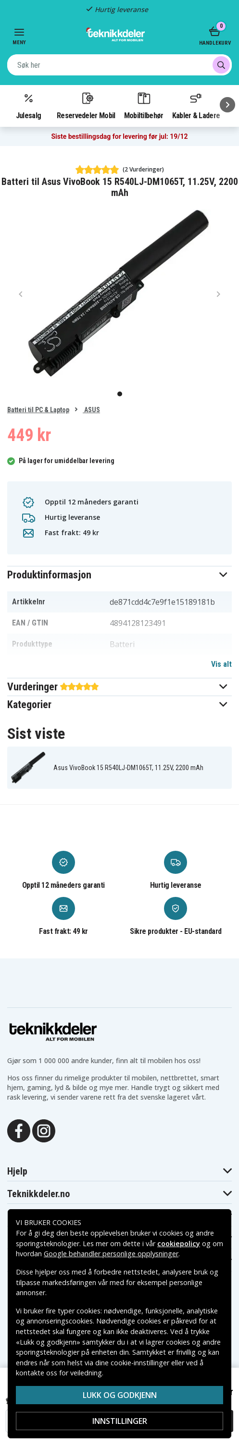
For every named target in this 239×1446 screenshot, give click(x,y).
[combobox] (119, 64)
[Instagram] (43, 1130)
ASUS (91, 410)
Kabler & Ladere (196, 105)
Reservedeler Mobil (86, 105)
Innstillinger (119, 1421)
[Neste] (227, 104)
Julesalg (28, 105)
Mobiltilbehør (144, 105)
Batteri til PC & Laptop (38, 410)
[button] (119, 575)
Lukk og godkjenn (120, 1395)
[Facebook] (18, 1130)
